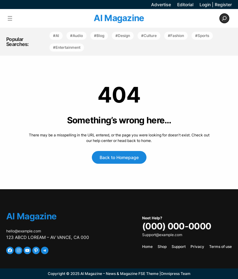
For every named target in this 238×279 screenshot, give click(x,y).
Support (179, 246)
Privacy (197, 246)
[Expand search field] (224, 18)
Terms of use (220, 246)
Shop (162, 246)
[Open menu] (10, 18)
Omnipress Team (176, 273)
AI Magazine (119, 18)
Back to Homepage (119, 157)
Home (147, 246)
